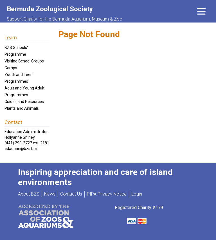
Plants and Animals (21, 108)
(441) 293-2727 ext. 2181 (26, 143)
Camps (10, 68)
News (49, 194)
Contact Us (71, 194)
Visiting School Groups (24, 61)
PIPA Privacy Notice (107, 194)
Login (136, 194)
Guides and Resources (24, 101)
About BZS (28, 194)
